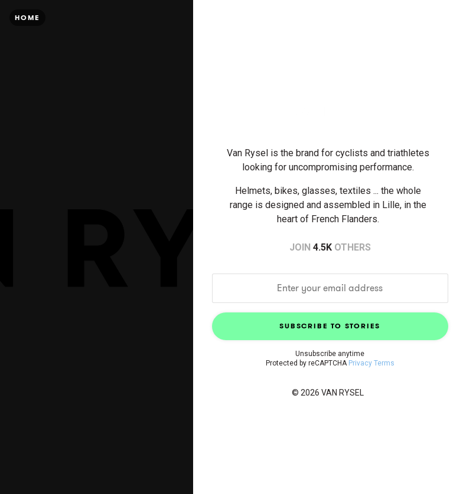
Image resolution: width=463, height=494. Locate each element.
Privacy (360, 363)
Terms (384, 363)
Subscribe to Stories (329, 326)
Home (27, 17)
